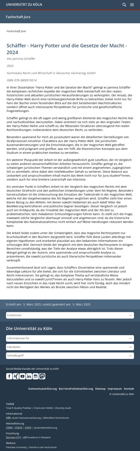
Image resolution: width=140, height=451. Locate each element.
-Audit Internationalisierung (23, 417)
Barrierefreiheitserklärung (76, 388)
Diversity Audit (63, 408)
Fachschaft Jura (18, 17)
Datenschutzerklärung (42, 388)
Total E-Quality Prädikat (19, 408)
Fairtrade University (16, 447)
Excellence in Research (37, 437)
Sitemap (100, 388)
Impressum (115, 388)
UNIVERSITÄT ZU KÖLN (24, 4)
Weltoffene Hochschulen (56, 417)
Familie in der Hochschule (43, 447)
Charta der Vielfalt (44, 408)
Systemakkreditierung (45, 427)
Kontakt (129, 388)
